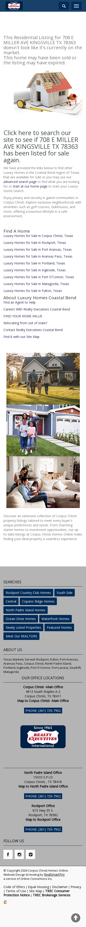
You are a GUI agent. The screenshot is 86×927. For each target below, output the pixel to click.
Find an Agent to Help (19, 302)
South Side (64, 592)
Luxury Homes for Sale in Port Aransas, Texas (37, 249)
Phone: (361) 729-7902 (43, 710)
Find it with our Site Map (21, 336)
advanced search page (20, 181)
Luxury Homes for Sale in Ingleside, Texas (34, 270)
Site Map (35, 891)
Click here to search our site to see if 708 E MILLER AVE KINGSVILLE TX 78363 (40, 139)
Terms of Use (16, 891)
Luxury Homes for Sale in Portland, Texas (34, 263)
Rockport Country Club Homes (28, 592)
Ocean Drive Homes (21, 619)
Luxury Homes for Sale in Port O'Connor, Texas (38, 277)
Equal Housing (38, 887)
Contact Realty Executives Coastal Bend (33, 330)
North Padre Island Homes (25, 610)
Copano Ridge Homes (38, 601)
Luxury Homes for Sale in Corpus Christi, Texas (38, 236)
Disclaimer (60, 887)
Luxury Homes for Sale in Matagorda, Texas (36, 284)
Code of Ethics (14, 887)
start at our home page (30, 186)
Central (11, 601)
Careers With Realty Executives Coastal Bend (36, 309)
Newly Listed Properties (23, 627)
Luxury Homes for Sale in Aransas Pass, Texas (37, 256)
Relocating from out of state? (25, 323)
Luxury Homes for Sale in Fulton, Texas (32, 290)
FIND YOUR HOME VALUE (22, 316)
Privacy (76, 887)
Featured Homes (59, 627)
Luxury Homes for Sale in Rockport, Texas (34, 242)
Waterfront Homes (55, 619)
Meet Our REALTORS (21, 636)
